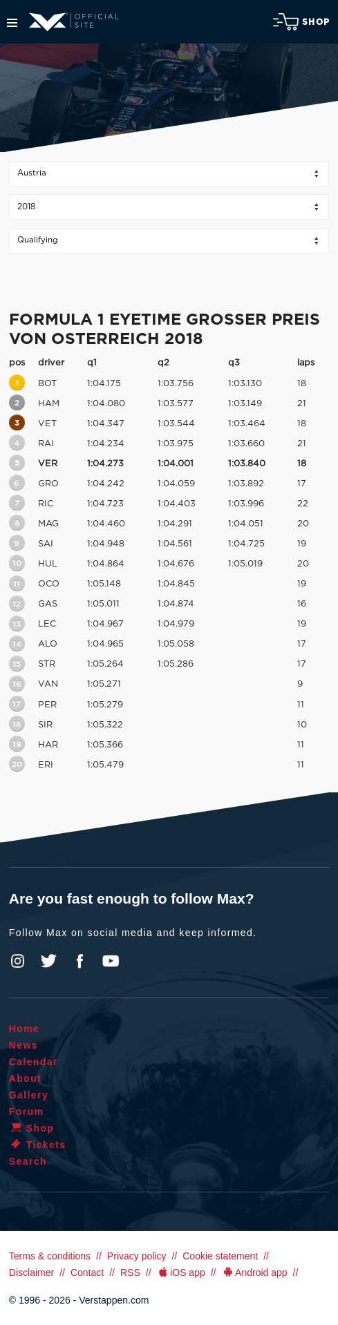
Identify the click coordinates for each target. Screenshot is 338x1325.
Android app (255, 1272)
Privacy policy (137, 1255)
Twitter (49, 961)
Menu (12, 22)
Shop (301, 21)
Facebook (79, 961)
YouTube (111, 961)
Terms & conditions (50, 1255)
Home (24, 1028)
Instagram (18, 961)
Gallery (28, 1094)
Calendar (33, 1061)
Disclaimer (31, 1272)
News (23, 1045)
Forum (26, 1111)
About (25, 1078)
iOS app (181, 1272)
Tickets (37, 1144)
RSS (130, 1272)
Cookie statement (220, 1255)
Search (28, 1161)
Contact (87, 1272)
